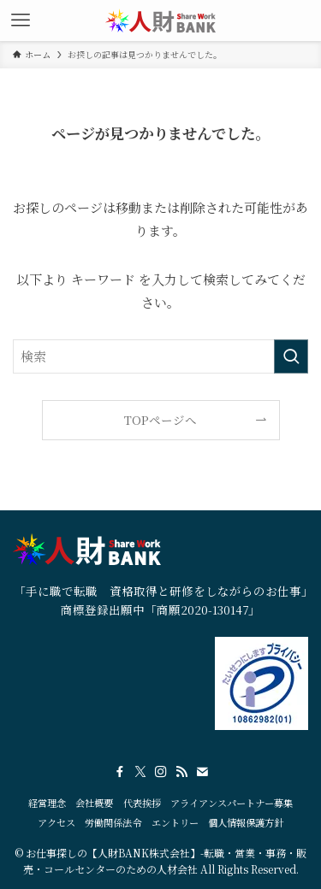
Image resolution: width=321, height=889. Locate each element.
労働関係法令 (113, 822)
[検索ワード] (160, 356)
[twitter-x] (140, 772)
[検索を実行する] (291, 356)
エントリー (175, 822)
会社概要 (94, 803)
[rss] (181, 772)
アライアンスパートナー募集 (231, 803)
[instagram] (161, 772)
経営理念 (47, 803)
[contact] (202, 772)
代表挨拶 (142, 803)
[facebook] (120, 772)
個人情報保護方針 (245, 822)
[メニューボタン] (20, 20)
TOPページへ (160, 419)
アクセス (56, 822)
